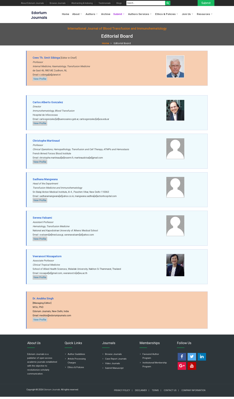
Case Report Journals (116, 358)
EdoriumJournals (39, 15)
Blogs (119, 3)
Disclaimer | (142, 390)
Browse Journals (58, 3)
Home (65, 14)
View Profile (39, 78)
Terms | (156, 390)
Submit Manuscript (114, 368)
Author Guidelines (76, 354)
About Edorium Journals (32, 3)
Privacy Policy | (123, 390)
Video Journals (112, 363)
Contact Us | (171, 390)
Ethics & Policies (165, 14)
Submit (206, 3)
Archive (105, 14)
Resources (203, 14)
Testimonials (105, 3)
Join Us (186, 14)
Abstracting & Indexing (82, 3)
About (76, 14)
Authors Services (138, 14)
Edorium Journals (52, 389)
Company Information (193, 390)
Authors (90, 14)
